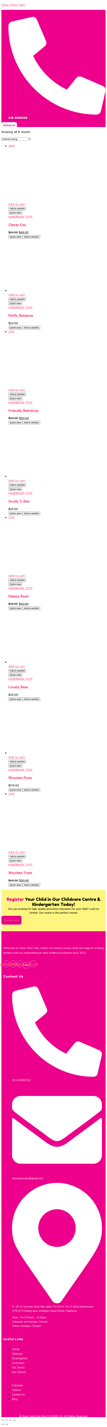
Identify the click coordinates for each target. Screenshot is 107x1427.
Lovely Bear (18, 687)
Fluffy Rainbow (20, 315)
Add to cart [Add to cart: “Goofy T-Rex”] (16, 481)
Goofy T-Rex (19, 501)
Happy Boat (18, 596)
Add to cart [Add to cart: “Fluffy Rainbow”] (16, 295)
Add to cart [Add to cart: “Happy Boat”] (16, 576)
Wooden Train (20, 872)
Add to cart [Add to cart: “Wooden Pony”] (16, 757)
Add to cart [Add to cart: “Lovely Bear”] (16, 666)
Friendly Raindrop (23, 410)
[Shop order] (16, 139)
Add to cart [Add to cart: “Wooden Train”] (16, 852)
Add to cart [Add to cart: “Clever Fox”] (16, 204)
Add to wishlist (17, 208)
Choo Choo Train (13, 5)
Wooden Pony (20, 777)
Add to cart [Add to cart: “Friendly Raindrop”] (16, 390)
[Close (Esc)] (2, 1420)
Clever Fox (17, 224)
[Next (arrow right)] (6, 1424)
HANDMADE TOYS (20, 217)
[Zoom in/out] (14, 1420)
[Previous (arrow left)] (2, 1424)
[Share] (6, 1420)
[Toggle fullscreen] (10, 1420)
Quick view (15, 212)
